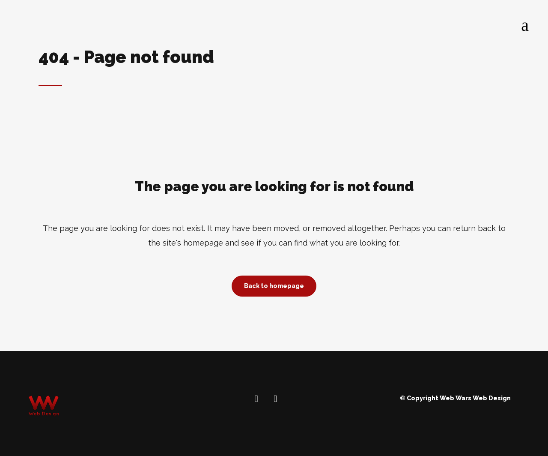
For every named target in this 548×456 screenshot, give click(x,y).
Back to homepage (274, 285)
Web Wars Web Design (475, 398)
